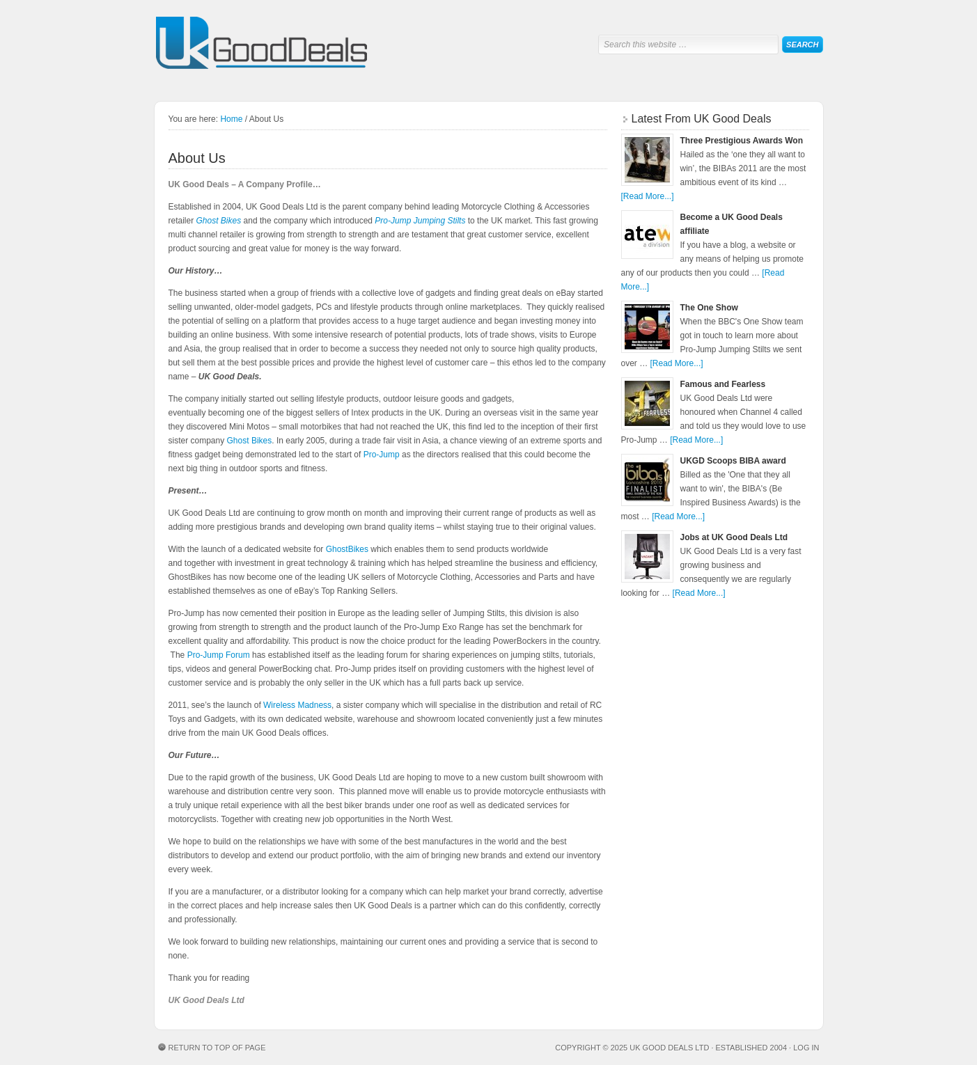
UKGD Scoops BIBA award (733, 461)
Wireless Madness (297, 705)
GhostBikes (347, 549)
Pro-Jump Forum (218, 655)
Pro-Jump (382, 454)
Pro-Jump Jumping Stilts (420, 221)
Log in (806, 1047)
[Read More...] (647, 196)
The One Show (709, 308)
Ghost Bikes (219, 221)
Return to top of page (217, 1047)
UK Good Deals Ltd (262, 43)
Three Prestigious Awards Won (741, 140)
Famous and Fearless (723, 384)
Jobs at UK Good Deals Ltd (734, 537)
